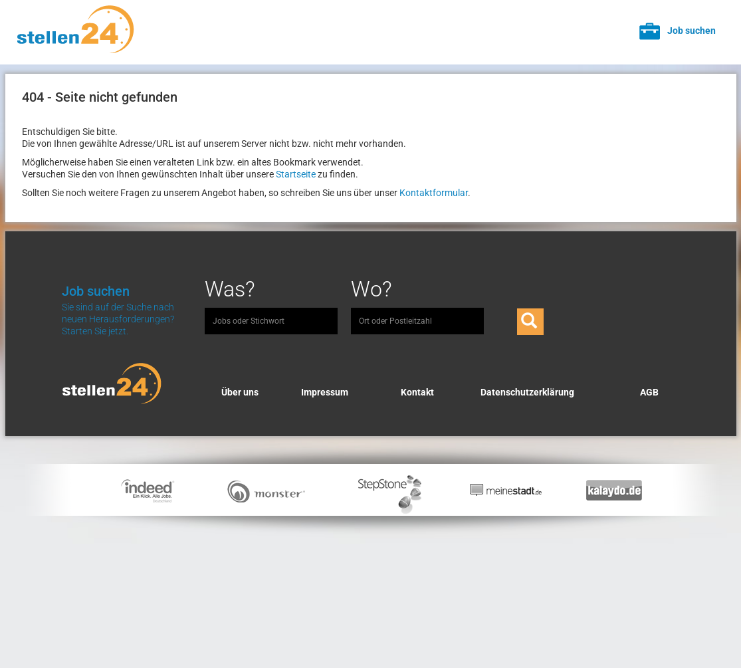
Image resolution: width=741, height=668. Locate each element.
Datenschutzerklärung (527, 392)
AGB (649, 392)
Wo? (371, 289)
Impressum (324, 392)
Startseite (296, 174)
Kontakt (417, 392)
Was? (230, 289)
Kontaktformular (433, 192)
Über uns (240, 392)
